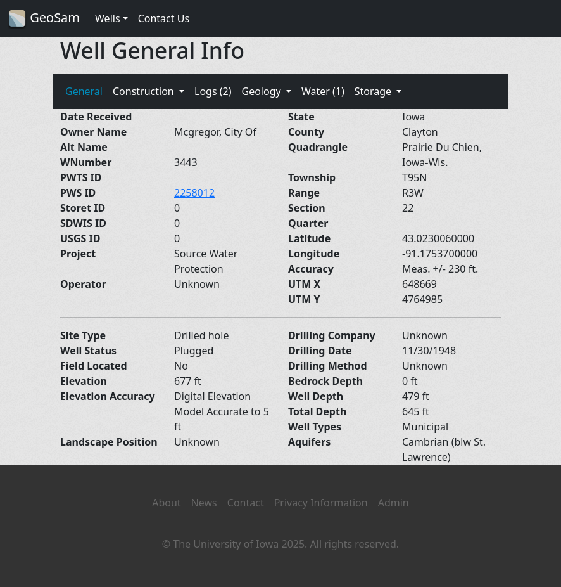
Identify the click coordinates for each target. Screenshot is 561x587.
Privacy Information (321, 503)
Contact (245, 503)
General (84, 91)
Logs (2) (212, 91)
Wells (107, 18)
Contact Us (163, 18)
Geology (262, 91)
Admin (393, 503)
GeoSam (44, 19)
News (204, 503)
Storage (374, 91)
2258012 (194, 193)
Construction (145, 91)
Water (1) (322, 91)
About (166, 503)
